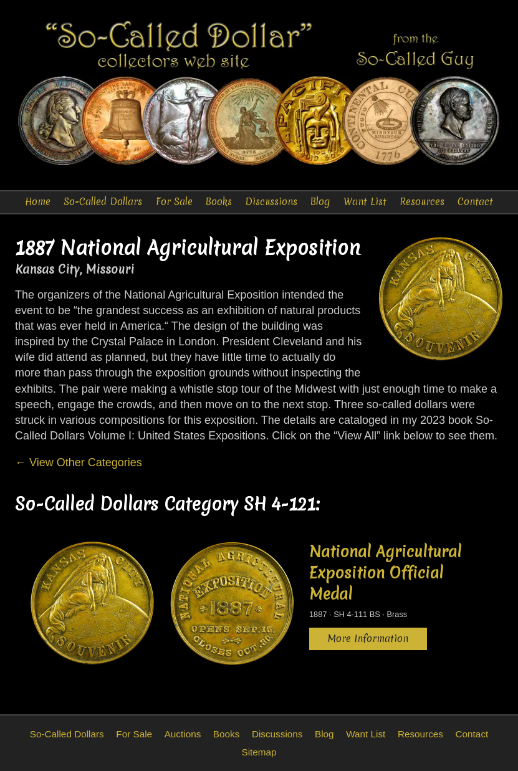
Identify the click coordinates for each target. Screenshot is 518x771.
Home (37, 201)
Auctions (183, 734)
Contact (475, 201)
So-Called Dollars (103, 201)
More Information (368, 638)
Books (219, 201)
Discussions (271, 201)
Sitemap (258, 752)
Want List (364, 201)
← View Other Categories (78, 462)
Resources (422, 201)
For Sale (174, 201)
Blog (320, 201)
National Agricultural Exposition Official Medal (385, 573)
